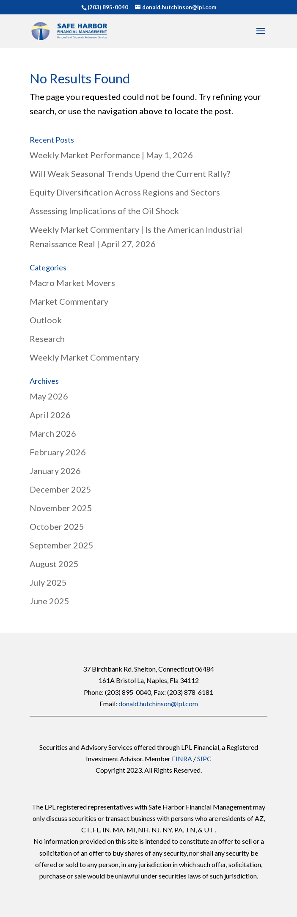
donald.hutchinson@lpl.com (158, 703)
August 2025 (54, 564)
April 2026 (50, 415)
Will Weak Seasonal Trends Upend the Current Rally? (130, 173)
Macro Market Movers (72, 283)
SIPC (204, 759)
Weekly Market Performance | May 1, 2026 (111, 155)
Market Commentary (69, 301)
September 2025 (62, 545)
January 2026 (55, 470)
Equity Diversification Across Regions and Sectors (125, 192)
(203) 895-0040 (108, 7)
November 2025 (61, 508)
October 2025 (57, 526)
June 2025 (49, 601)
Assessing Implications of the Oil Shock (104, 211)
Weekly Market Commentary (84, 357)
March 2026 (53, 433)
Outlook (46, 320)
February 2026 (58, 452)
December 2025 (60, 489)
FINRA (182, 759)
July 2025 (48, 582)
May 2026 (49, 396)
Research (47, 338)
